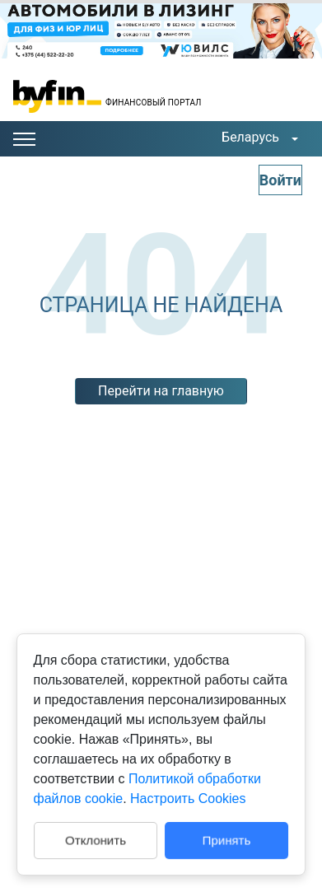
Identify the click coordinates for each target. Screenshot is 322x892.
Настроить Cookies (187, 799)
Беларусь (250, 137)
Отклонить (95, 840)
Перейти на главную (161, 391)
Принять (227, 840)
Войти (280, 180)
